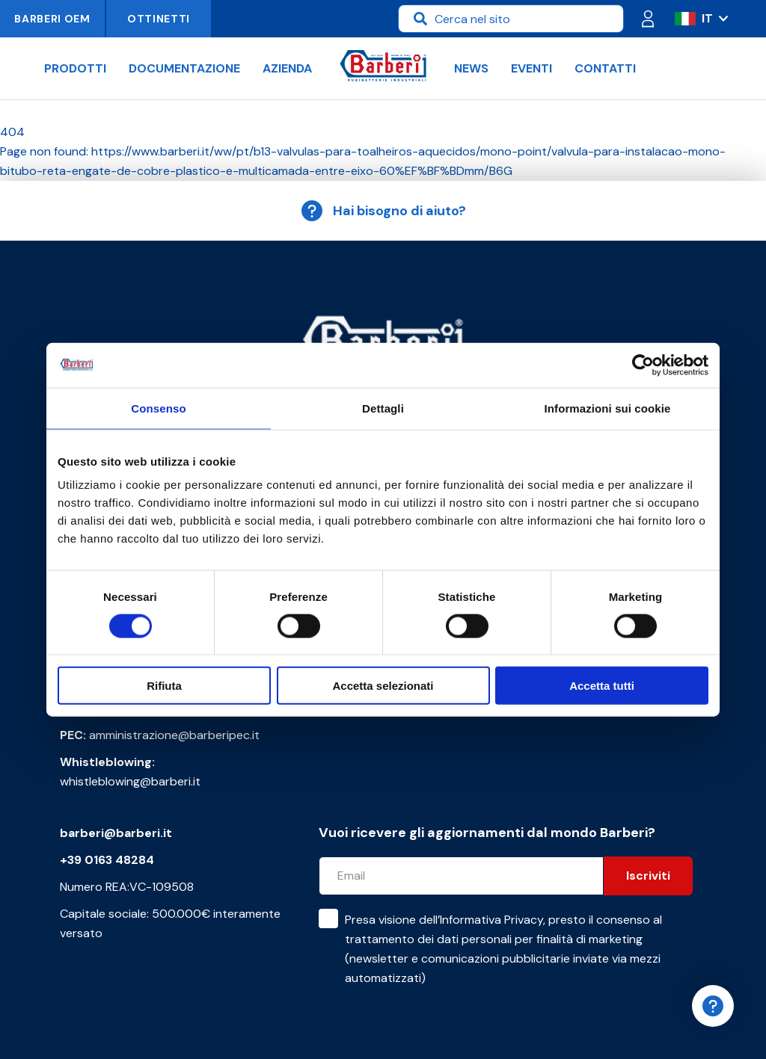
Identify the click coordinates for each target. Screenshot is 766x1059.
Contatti (605, 68)
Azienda (287, 68)
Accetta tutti (601, 685)
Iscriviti (648, 875)
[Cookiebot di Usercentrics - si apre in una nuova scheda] (642, 364)
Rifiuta (164, 685)
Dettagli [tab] (383, 407)
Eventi (531, 68)
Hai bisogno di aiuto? (383, 211)
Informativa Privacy (491, 919)
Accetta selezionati (382, 685)
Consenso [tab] (158, 407)
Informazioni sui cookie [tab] (608, 407)
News (471, 68)
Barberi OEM (52, 18)
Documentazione (184, 68)
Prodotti (75, 68)
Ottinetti (158, 18)
